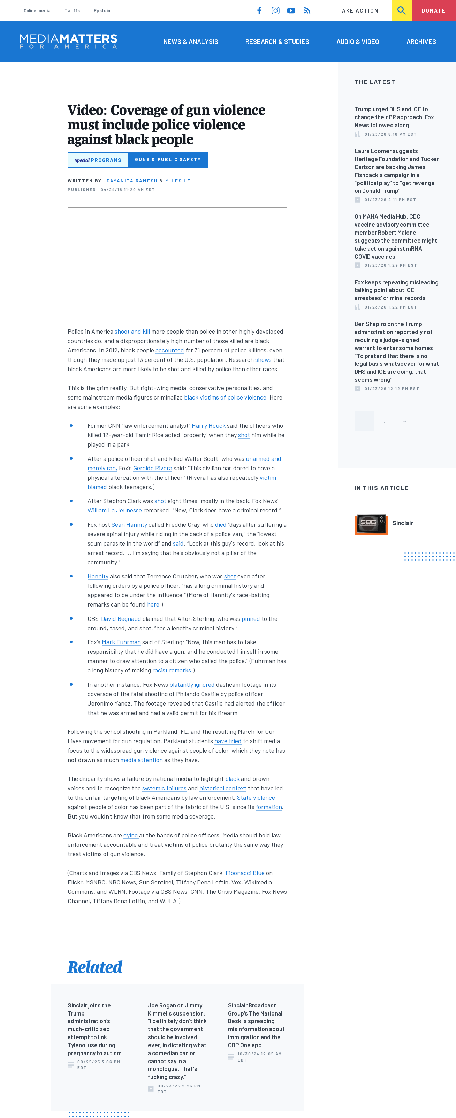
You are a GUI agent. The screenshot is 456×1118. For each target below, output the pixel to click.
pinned (251, 618)
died (221, 524)
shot (244, 435)
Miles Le (178, 180)
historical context (222, 788)
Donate (433, 10)
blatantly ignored (192, 684)
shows (263, 359)
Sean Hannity (129, 524)
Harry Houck (209, 425)
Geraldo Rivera (152, 468)
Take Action (358, 10)
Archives (421, 41)
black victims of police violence (225, 397)
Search (402, 10)
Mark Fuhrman (121, 642)
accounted (169, 350)
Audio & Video (357, 41)
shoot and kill (132, 331)
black (232, 778)
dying (131, 835)
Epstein (102, 10)
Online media (37, 10)
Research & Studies (277, 41)
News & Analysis (191, 41)
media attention (141, 759)
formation (269, 807)
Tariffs (72, 10)
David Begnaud (121, 618)
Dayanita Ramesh (132, 180)
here (153, 604)
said (178, 543)
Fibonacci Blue (245, 872)
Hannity (98, 576)
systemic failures (164, 788)
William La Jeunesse (115, 510)
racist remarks (171, 670)
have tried (228, 741)
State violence (256, 797)
